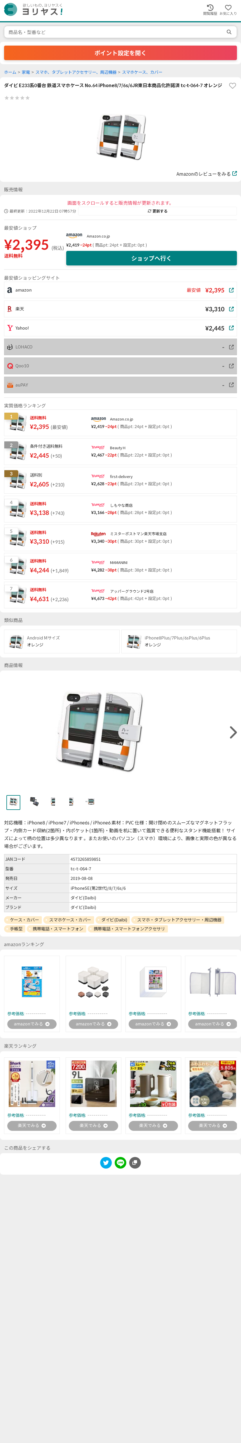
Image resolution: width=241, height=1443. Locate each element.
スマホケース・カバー (70, 919)
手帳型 (16, 928)
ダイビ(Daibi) (114, 919)
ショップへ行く (151, 258)
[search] (230, 32)
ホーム (10, 72)
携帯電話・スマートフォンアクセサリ (129, 928)
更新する (158, 211)
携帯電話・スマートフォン (58, 928)
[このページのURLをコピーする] (135, 1164)
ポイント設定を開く (120, 52)
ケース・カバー (24, 919)
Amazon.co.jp (98, 236)
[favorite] (232, 85)
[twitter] (106, 1165)
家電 (26, 72)
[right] (232, 732)
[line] (120, 1165)
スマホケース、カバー (142, 72)
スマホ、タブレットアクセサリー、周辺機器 (75, 72)
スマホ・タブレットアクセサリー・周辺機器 (179, 919)
